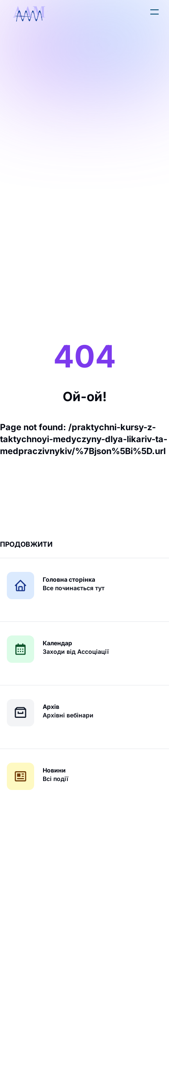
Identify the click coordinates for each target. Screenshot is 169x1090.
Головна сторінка (69, 579)
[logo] (29, 13)
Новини (54, 770)
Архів (51, 706)
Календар (57, 643)
